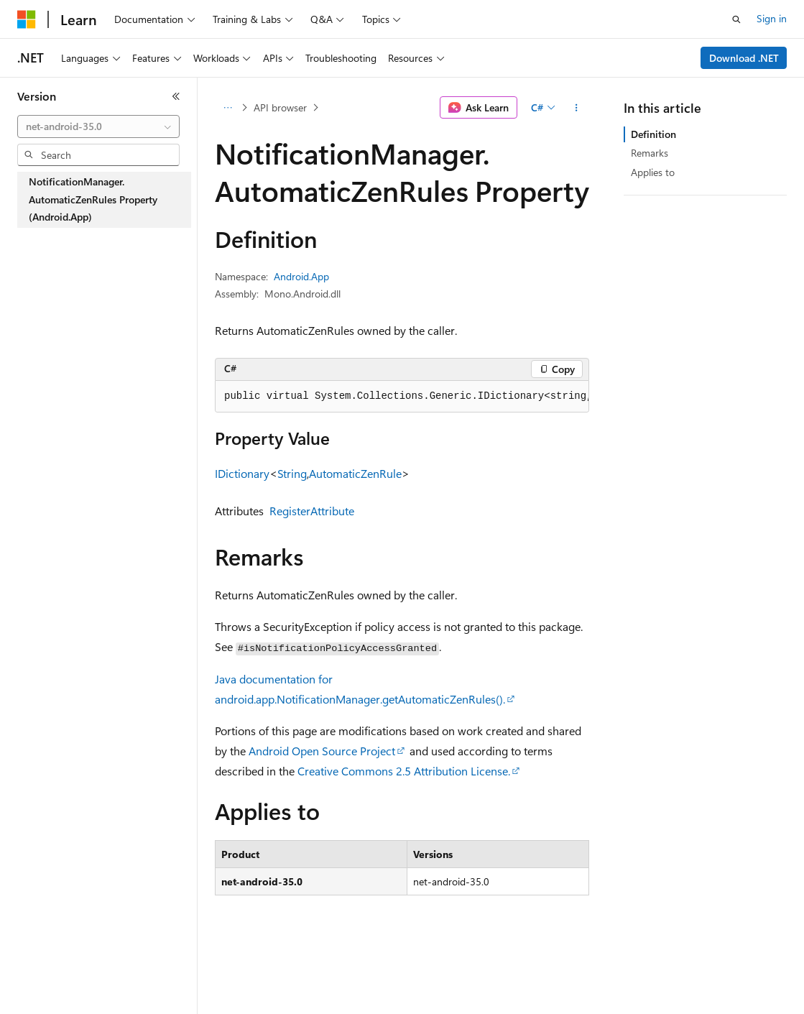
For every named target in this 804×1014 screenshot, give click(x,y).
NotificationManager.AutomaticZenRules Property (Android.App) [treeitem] (93, 199)
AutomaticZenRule (355, 473)
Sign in (772, 18)
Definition (653, 134)
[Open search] (736, 19)
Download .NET (744, 58)
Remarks (649, 153)
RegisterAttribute (311, 510)
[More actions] (576, 107)
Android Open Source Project (322, 750)
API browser (280, 107)
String (292, 473)
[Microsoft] (26, 19)
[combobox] (98, 126)
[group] (402, 396)
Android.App (301, 276)
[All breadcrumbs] (227, 107)
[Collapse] (176, 96)
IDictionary (242, 473)
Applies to (653, 172)
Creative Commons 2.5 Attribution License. (403, 770)
